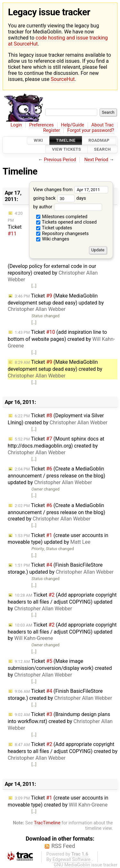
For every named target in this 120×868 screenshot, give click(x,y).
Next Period (96, 159)
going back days (59, 198)
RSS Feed (63, 846)
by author (67, 207)
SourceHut (63, 79)
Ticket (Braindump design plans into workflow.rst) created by (60, 721)
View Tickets (66, 149)
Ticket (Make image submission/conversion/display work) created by (60, 668)
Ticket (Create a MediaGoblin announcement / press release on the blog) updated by (56, 475)
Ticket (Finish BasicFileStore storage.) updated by (61, 568)
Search (102, 149)
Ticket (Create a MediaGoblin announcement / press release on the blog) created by (56, 512)
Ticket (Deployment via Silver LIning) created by (58, 419)
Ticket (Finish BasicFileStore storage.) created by (60, 694)
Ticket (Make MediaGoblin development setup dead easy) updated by (56, 302)
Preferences (41, 125)
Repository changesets (62, 233)
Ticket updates (54, 228)
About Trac (103, 125)
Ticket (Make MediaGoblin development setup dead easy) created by (55, 369)
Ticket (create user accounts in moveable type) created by (58, 801)
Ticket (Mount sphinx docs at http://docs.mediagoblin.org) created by (56, 446)
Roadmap (99, 140)
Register (51, 130)
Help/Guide (72, 125)
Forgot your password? (90, 130)
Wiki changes (52, 239)
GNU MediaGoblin (72, 865)
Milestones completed (62, 216)
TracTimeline (47, 823)
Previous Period (60, 159)
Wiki (38, 140)
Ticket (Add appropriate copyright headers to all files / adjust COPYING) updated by (62, 602)
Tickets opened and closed (66, 222)
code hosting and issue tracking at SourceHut (58, 41)
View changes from (70, 189)
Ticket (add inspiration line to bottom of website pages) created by (61, 339)
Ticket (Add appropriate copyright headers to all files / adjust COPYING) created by (62, 751)
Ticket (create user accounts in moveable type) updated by (58, 538)
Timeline (66, 140)
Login (16, 125)
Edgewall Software (71, 859)
